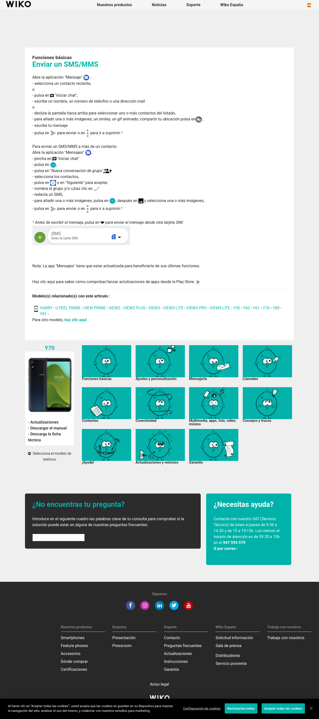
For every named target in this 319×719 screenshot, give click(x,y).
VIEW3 (154, 308)
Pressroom (122, 645)
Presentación (124, 637)
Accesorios (71, 653)
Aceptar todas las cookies (283, 712)
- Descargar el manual (47, 428)
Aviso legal (159, 684)
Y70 (266, 308)
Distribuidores (228, 655)
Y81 (43, 314)
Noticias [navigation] (159, 4)
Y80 (276, 308)
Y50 (236, 308)
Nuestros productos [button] (114, 4)
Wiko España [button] (231, 4)
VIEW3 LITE (173, 308)
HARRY (46, 308)
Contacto (172, 637)
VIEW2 (114, 308)
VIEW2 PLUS (134, 308)
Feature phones (74, 645)
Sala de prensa (229, 645)
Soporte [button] (193, 4)
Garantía (171, 669)
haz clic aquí (76, 319)
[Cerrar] (311, 711)
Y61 (256, 308)
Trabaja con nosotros (286, 637)
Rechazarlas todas (241, 712)
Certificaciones (74, 669)
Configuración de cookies (202, 712)
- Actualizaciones (43, 422)
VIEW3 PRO (196, 308)
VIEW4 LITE (220, 308)
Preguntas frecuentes (183, 645)
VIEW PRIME (95, 308)
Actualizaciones (178, 653)
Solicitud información (234, 637)
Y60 (246, 308)
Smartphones (73, 637)
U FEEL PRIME (67, 308)
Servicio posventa (231, 663)
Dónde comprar (74, 661)
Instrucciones (176, 661)
